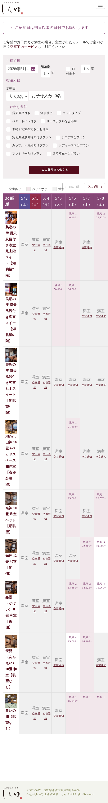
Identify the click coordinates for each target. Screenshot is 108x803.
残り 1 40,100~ (72, 215)
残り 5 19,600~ (101, 544)
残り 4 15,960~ (101, 585)
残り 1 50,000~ (58, 287)
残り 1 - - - (87, 699)
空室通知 (58, 247)
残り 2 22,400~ (87, 544)
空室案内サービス (24, 46)
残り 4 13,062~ (72, 639)
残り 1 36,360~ (72, 287)
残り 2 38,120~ (101, 215)
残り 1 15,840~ (72, 699)
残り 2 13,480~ (72, 585)
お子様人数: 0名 (46, 95)
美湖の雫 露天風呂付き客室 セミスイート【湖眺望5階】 (11, 388)
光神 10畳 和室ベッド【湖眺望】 (11, 520)
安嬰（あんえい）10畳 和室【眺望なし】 (11, 669)
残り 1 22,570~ (101, 496)
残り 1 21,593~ (72, 424)
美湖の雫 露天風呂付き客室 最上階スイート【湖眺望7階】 (11, 251)
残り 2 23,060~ (72, 496)
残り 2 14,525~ (87, 585)
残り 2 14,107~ (87, 639)
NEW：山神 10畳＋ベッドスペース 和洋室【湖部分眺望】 (11, 460)
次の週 (93, 187)
